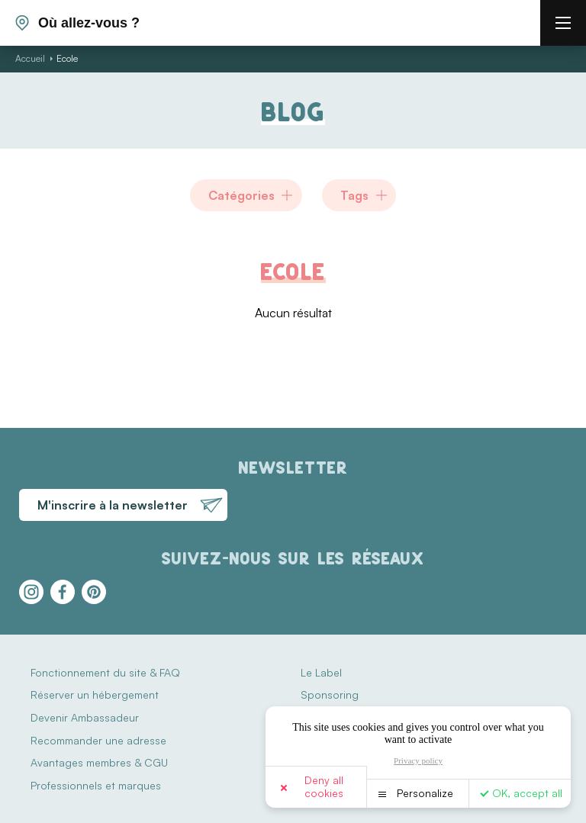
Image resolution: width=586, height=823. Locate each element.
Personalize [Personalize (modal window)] (425, 792)
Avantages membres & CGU (99, 762)
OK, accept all (527, 792)
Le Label (321, 672)
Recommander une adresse (98, 740)
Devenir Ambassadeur (85, 717)
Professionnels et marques (96, 785)
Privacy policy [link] (418, 760)
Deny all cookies (323, 786)
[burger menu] (563, 23)
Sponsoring (330, 694)
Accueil (30, 58)
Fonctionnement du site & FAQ (105, 672)
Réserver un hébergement (95, 694)
